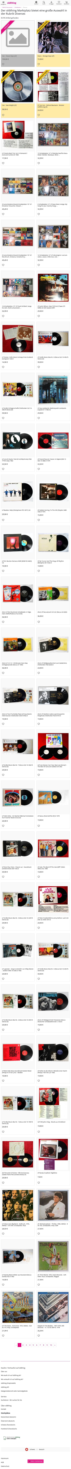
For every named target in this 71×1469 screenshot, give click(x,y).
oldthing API (5, 1387)
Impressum (4, 1458)
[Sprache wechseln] (36, 3)
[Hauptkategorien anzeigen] (3, 3)
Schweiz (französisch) (8, 1425)
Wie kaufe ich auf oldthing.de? (11, 1375)
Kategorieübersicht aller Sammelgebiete (14, 1391)
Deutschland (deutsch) (8, 1417)
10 (51, 1345)
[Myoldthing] (51, 3)
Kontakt (3, 1409)
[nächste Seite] (55, 1345)
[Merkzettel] (59, 3)
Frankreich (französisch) (9, 1429)
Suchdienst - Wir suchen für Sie (11, 1400)
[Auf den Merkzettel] (17, 64)
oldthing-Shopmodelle (8, 1383)
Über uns (4, 1371)
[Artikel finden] (43, 3)
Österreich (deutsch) (7, 1421)
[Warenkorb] (66, 3)
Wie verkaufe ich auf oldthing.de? (12, 1379)
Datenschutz (5, 1466)
